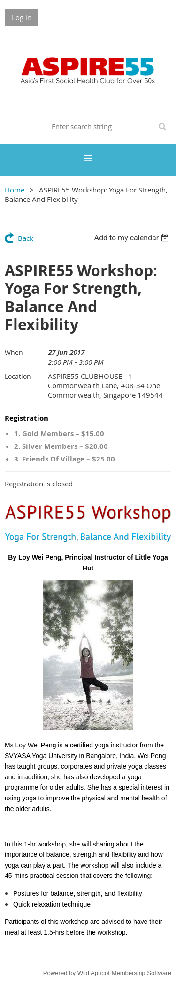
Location (18, 376)
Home (14, 189)
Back (25, 238)
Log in (21, 17)
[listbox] (132, 238)
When (14, 352)
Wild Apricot (93, 972)
